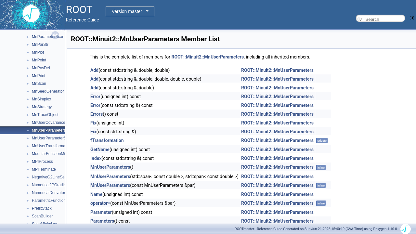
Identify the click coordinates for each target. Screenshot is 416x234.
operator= (100, 203)
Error (95, 96)
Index (96, 158)
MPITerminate (44, 169)
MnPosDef (41, 68)
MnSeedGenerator (48, 91)
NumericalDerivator (48, 192)
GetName (100, 149)
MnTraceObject (45, 114)
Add (94, 70)
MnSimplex (41, 99)
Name (96, 194)
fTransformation (107, 140)
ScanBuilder (42, 216)
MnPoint (39, 60)
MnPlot (38, 52)
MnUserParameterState (52, 138)
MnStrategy (42, 107)
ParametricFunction (49, 200)
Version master (127, 11)
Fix (93, 122)
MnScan (39, 83)
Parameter (101, 212)
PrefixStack (42, 208)
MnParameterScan (48, 36)
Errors (96, 114)
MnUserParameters (49, 130)
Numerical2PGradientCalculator (59, 185)
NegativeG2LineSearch (52, 177)
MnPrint (38, 75)
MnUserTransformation (52, 146)
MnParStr (40, 44)
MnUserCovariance (48, 122)
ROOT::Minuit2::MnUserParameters (207, 56)
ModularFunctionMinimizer (55, 153)
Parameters (102, 221)
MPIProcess (42, 161)
